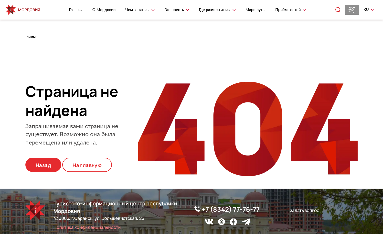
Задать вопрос (304, 210)
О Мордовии (104, 9)
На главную (87, 165)
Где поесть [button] (174, 9)
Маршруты (255, 9)
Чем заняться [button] (137, 9)
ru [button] (366, 9)
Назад (43, 165)
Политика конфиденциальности (87, 227)
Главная (76, 9)
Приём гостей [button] (288, 9)
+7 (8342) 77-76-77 (227, 209)
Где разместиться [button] (215, 9)
